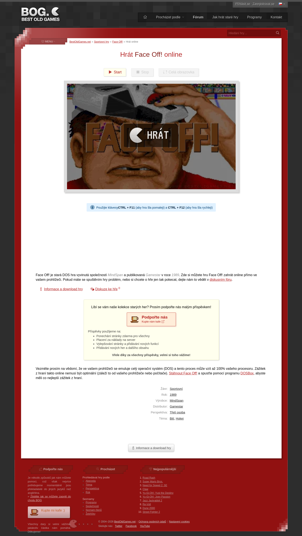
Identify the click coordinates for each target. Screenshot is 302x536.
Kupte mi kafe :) (47, 512)
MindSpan (177, 400)
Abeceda (91, 480)
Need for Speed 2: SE (155, 485)
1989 (173, 394)
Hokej (180, 418)
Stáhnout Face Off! (183, 373)
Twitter (118, 526)
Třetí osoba (177, 412)
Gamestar (176, 406)
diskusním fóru (221, 279)
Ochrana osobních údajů (152, 521)
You (145, 526)
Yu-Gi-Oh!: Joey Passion (156, 496)
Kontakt (276, 17)
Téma (89, 484)
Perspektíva (92, 488)
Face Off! (117, 41)
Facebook (131, 526)
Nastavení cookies (179, 521)
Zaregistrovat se (263, 3)
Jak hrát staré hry (225, 17)
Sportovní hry (101, 41)
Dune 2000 (149, 508)
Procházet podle (170, 17)
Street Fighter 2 (151, 511)
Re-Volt (147, 504)
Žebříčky (90, 513)
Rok (88, 492)
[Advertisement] (149, 241)
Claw (145, 489)
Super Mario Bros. (153, 481)
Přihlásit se (242, 3)
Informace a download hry (151, 448)
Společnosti (92, 506)
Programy (254, 17)
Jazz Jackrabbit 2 (152, 500)
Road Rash (149, 477)
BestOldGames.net (80, 41)
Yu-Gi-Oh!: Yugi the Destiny (158, 492)
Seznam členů (94, 510)
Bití (172, 418)
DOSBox (247, 373)
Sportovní (176, 388)
